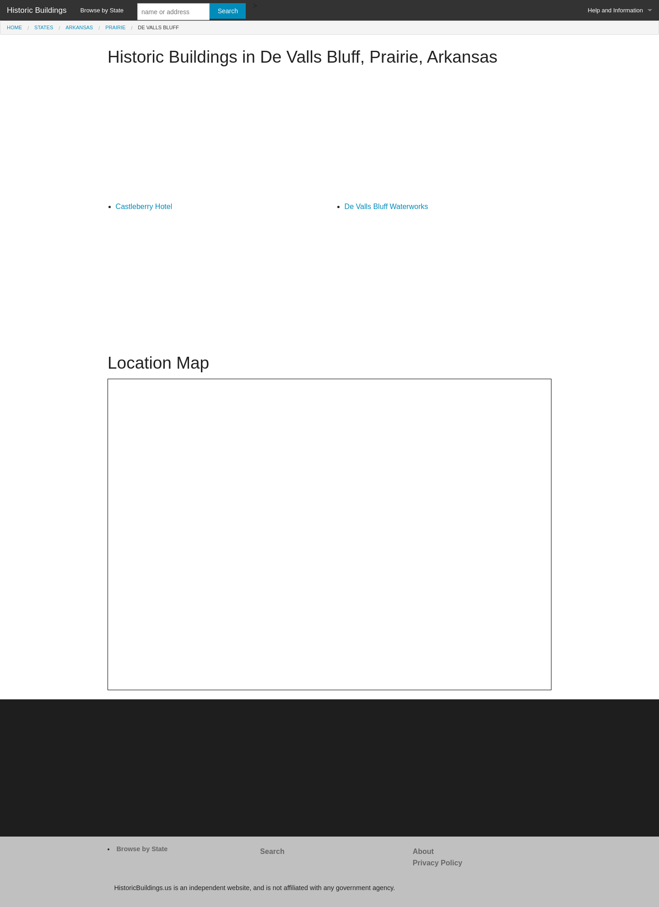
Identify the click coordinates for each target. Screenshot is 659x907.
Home (14, 27)
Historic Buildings (36, 10)
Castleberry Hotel (144, 206)
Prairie (115, 27)
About (423, 851)
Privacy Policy (438, 863)
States (43, 27)
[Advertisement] (329, 137)
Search (272, 851)
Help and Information (615, 10)
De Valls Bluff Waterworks (386, 206)
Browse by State (102, 10)
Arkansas (79, 27)
